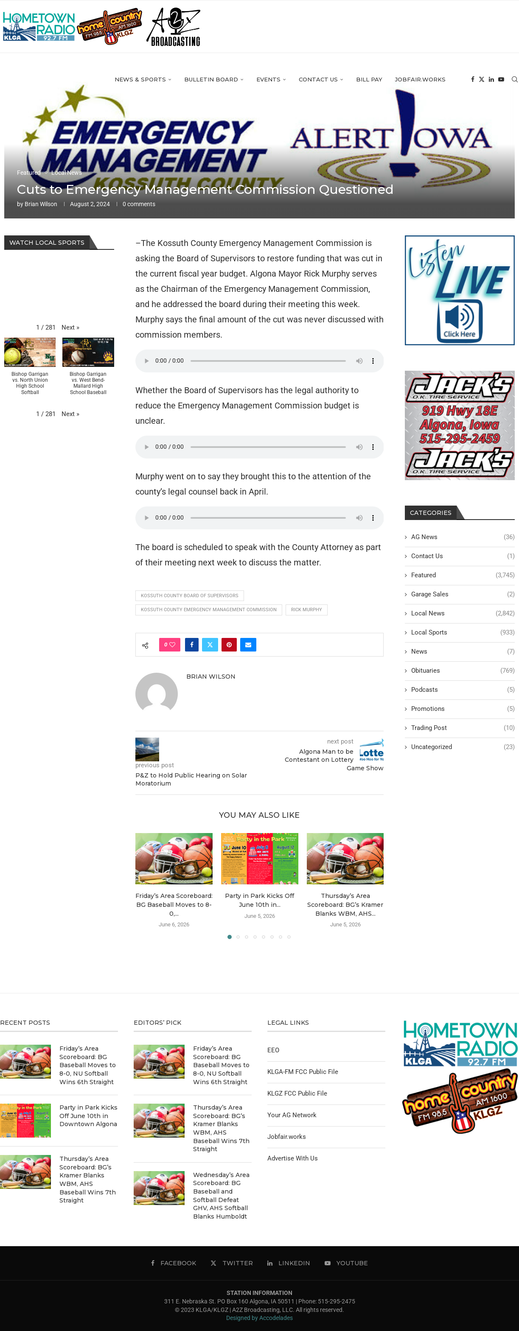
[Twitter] (482, 79)
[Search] (515, 79)
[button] (70, 327)
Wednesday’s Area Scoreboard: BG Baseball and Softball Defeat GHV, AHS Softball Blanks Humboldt (221, 1195)
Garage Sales (463, 594)
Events (268, 79)
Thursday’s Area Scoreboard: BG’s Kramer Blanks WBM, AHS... (345, 904)
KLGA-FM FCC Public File (302, 1072)
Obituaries (463, 670)
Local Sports (463, 632)
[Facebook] (472, 79)
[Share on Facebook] (192, 645)
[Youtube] (501, 79)
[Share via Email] (248, 645)
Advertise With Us (292, 1158)
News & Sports (140, 79)
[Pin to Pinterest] (229, 645)
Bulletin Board (211, 79)
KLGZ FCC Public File (297, 1093)
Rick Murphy (306, 609)
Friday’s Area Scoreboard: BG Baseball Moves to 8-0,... (174, 904)
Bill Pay (369, 79)
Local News (463, 613)
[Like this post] (172, 645)
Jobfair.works (420, 79)
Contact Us (318, 79)
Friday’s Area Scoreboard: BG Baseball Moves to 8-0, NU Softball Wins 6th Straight (87, 1065)
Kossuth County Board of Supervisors (189, 595)
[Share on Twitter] (210, 645)
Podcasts (463, 689)
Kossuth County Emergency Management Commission (209, 609)
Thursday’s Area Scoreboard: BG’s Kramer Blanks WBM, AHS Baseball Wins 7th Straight (87, 1179)
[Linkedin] (491, 79)
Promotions (463, 709)
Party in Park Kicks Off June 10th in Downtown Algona (88, 1116)
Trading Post (463, 728)
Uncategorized (463, 747)
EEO (273, 1050)
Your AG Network (292, 1115)
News (463, 651)
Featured (463, 575)
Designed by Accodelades (259, 1317)
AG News (463, 537)
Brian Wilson (41, 204)
